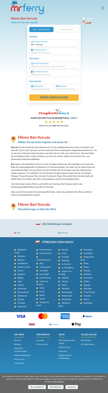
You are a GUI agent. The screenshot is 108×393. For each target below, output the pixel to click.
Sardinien (88, 274)
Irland (42, 288)
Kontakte (17, 344)
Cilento (21, 285)
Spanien (87, 285)
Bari (18, 233)
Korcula (64, 233)
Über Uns (17, 340)
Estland (21, 299)
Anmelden (40, 340)
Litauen (65, 281)
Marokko (65, 289)
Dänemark (22, 289)
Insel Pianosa (45, 278)
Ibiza (41, 263)
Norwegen (88, 250)
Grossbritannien (43, 260)
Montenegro (67, 292)
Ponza (86, 267)
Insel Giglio (44, 274)
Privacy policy (19, 359)
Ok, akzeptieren (37, 387)
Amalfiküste (22, 263)
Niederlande (67, 296)
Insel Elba (44, 271)
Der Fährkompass (87, 344)
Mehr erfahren (58, 382)
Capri (20, 281)
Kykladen (65, 261)
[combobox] (54, 44)
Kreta (64, 253)
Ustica (86, 299)
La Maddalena (68, 268)
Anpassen (71, 387)
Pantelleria (88, 253)
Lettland (65, 278)
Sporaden (88, 289)
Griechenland (45, 253)
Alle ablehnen (56, 387)
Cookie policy (19, 363)
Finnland (21, 303)
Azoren (20, 271)
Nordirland (66, 299)
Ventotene (87, 303)
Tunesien (87, 296)
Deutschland (23, 292)
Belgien (21, 278)
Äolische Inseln (23, 267)
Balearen (21, 274)
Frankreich (22, 307)
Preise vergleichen (54, 97)
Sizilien (87, 281)
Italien (42, 295)
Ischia (42, 292)
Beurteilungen (86, 340)
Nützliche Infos (64, 347)
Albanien (21, 256)
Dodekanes (22, 296)
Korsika (65, 250)
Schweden (88, 278)
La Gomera (66, 264)
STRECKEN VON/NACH (57, 242)
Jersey (42, 299)
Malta (64, 285)
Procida (87, 271)
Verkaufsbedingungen (22, 355)
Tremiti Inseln (89, 292)
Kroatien (65, 257)
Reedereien (63, 351)
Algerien (21, 260)
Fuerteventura (46, 250)
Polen (86, 263)
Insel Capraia (45, 267)
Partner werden (42, 344)
